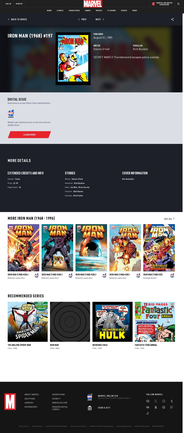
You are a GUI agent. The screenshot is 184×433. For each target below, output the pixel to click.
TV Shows (111, 10)
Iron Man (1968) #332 (152, 296)
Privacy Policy (37, 426)
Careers (29, 403)
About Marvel (32, 394)
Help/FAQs (30, 398)
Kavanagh (146, 300)
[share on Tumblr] (171, 401)
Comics (60, 10)
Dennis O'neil (68, 61)
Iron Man (54, 366)
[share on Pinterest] (163, 407)
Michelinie (11, 300)
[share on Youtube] (147, 407)
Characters (74, 10)
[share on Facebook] (147, 401)
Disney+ (56, 398)
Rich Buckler (123, 61)
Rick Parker (78, 217)
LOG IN (8, 4)
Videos (124, 10)
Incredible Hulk (99, 366)
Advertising (58, 394)
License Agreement (123, 426)
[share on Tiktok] (147, 414)
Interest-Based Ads (142, 426)
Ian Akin (74, 209)
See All (169, 240)
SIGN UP (19, 4)
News (49, 10)
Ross (23, 300)
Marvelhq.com (59, 403)
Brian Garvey (84, 209)
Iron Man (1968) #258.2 (85, 296)
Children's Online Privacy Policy (101, 426)
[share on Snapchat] (155, 407)
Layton (18, 300)
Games (88, 10)
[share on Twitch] (171, 407)
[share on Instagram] (163, 401)
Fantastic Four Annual (146, 366)
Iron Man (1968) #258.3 (52, 296)
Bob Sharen (78, 213)
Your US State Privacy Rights (56, 426)
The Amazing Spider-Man (19, 366)
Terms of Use (24, 426)
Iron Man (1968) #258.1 (119, 296)
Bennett (154, 300)
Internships (31, 407)
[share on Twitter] (155, 401)
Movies (99, 10)
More (134, 10)
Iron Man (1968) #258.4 (18, 296)
